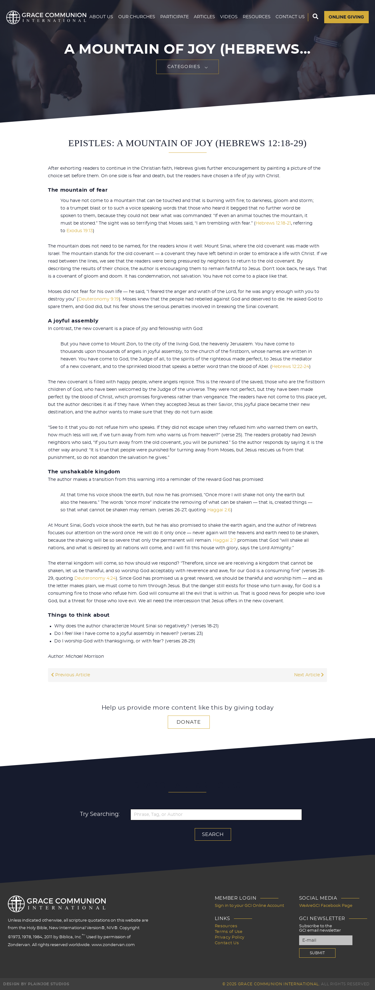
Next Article (309, 675)
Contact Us (289, 42)
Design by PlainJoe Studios (36, 984)
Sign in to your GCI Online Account (249, 906)
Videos (228, 42)
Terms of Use (229, 931)
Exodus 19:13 (79, 231)
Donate (189, 722)
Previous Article (70, 675)
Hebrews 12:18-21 (273, 223)
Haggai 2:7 (224, 540)
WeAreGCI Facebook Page (325, 906)
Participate (174, 42)
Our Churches (136, 42)
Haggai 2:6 (219, 510)
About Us (101, 42)
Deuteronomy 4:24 (95, 578)
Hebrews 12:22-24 (290, 367)
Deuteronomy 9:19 (98, 299)
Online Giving (346, 42)
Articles (204, 42)
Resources (256, 42)
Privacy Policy (230, 937)
